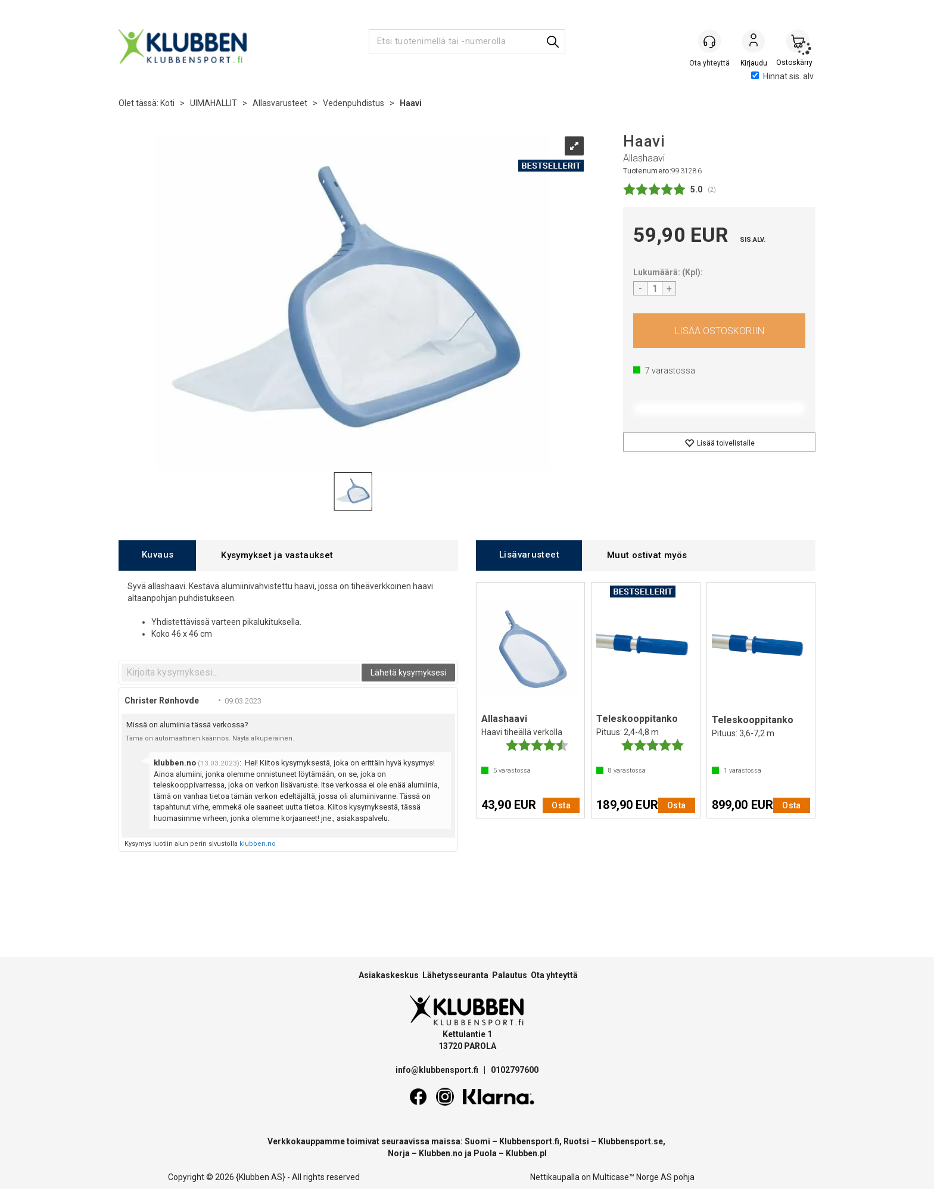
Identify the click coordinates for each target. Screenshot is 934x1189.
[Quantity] (654, 288)
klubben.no (257, 844)
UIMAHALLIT (213, 103)
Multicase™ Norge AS (632, 1177)
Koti (167, 103)
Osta (719, 330)
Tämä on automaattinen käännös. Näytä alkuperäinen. (210, 738)
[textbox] (240, 672)
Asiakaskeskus (389, 975)
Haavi (411, 103)
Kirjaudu (753, 42)
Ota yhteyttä (554, 975)
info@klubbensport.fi (438, 1070)
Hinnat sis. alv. (783, 76)
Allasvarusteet (280, 103)
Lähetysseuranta (455, 975)
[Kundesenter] (709, 41)
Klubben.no (441, 1153)
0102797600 (514, 1070)
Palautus (509, 975)
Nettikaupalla (555, 1177)
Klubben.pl (526, 1153)
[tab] (157, 555)
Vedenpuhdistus (353, 103)
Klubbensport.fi (529, 1141)
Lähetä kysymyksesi (408, 672)
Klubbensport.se (630, 1141)
